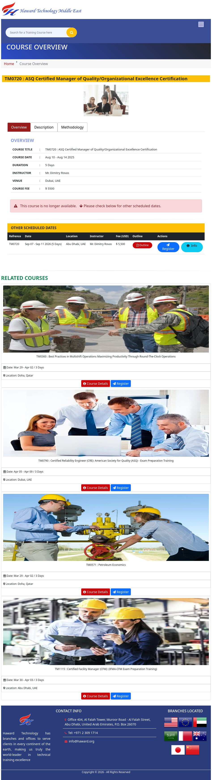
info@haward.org (81, 741)
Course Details (95, 383)
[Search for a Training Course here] (36, 32)
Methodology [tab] (72, 127)
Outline (142, 245)
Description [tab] (44, 127)
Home (9, 63)
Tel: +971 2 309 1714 (83, 733)
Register (121, 383)
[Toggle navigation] (201, 24)
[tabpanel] (106, 165)
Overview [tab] (19, 127)
